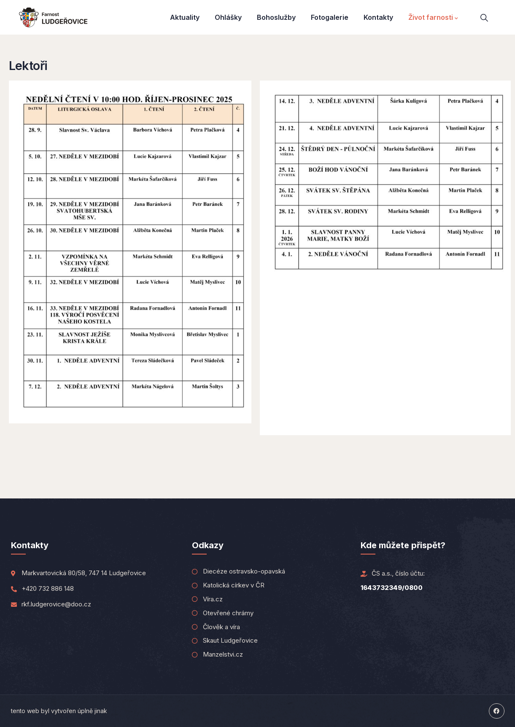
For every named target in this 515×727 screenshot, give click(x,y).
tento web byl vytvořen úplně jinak (59, 710)
